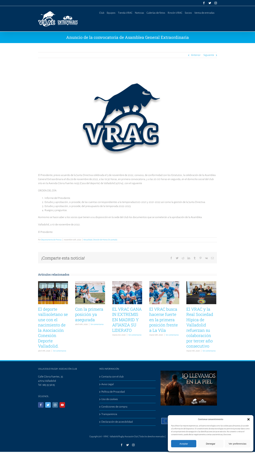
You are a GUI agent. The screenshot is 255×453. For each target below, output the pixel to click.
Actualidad (87, 240)
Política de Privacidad (113, 391)
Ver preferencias (237, 443)
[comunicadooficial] (127, 118)
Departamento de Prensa (51, 240)
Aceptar (184, 443)
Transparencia (109, 414)
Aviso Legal (107, 384)
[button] (248, 419)
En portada (112, 240)
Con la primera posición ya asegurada (89, 314)
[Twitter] (48, 405)
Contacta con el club (112, 376)
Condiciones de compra (114, 406)
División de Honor (100, 240)
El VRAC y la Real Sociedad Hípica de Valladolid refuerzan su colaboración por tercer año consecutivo (199, 327)
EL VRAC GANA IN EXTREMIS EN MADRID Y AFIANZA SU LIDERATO (127, 319)
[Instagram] (55, 405)
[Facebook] (41, 405)
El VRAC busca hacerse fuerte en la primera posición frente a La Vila (163, 319)
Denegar (210, 443)
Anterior (196, 55)
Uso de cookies (109, 399)
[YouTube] (62, 405)
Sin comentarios (59, 351)
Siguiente (208, 55)
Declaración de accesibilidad (117, 421)
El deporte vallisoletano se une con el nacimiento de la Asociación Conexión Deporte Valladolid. (53, 327)
